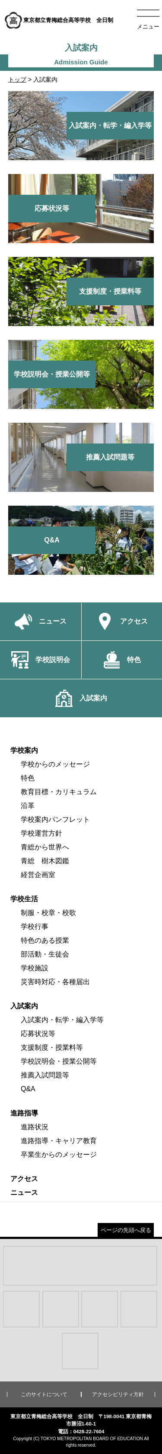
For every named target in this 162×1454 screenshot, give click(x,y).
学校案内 (24, 750)
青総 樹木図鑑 (45, 861)
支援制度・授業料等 (52, 1047)
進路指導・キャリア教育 (59, 1140)
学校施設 (34, 968)
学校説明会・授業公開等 (59, 1061)
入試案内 (24, 1006)
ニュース (24, 1192)
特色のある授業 (45, 940)
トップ (17, 79)
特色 (28, 778)
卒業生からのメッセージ (59, 1154)
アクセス (24, 1178)
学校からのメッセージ (55, 764)
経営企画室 (38, 874)
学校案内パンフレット (55, 819)
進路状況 (34, 1127)
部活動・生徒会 (45, 954)
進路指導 (24, 1113)
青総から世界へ (45, 847)
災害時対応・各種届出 (55, 981)
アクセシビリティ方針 (118, 1394)
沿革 (28, 805)
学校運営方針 (41, 833)
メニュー (148, 26)
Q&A (28, 1089)
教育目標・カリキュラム (59, 791)
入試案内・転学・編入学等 (62, 1019)
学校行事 (34, 926)
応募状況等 (38, 1033)
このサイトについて (44, 1394)
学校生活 (24, 899)
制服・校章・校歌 (48, 912)
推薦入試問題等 (45, 1075)
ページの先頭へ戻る (126, 1230)
